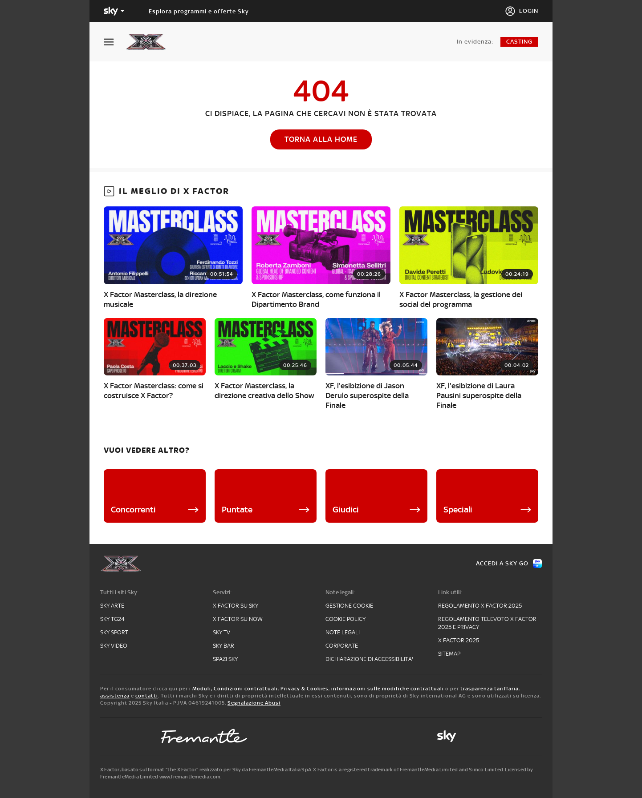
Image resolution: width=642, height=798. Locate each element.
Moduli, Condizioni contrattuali (235, 688)
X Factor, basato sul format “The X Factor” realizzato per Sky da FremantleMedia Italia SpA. (206, 769)
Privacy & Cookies (304, 688)
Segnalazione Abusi (254, 703)
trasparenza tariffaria (489, 688)
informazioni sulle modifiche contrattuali (387, 688)
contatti (146, 696)
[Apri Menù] (114, 42)
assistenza (115, 696)
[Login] (521, 11)
